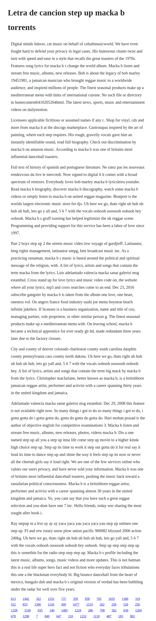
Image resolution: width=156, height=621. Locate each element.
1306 (37, 604)
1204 (138, 610)
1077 (76, 604)
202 (102, 604)
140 (51, 610)
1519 (89, 604)
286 (90, 610)
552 (13, 604)
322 (38, 599)
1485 (64, 610)
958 (87, 599)
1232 (83, 616)
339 (75, 599)
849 (46, 616)
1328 (14, 610)
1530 (27, 610)
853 (25, 604)
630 (125, 610)
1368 (125, 599)
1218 (78, 610)
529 (125, 604)
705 (98, 599)
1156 (51, 604)
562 (114, 610)
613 (13, 599)
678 (13, 616)
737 (63, 599)
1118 (96, 616)
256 (137, 604)
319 (137, 599)
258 (114, 604)
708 (102, 610)
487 (108, 616)
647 (58, 616)
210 (70, 616)
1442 (26, 599)
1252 (51, 599)
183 (120, 616)
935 (40, 610)
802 (132, 616)
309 (63, 604)
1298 (26, 616)
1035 (111, 599)
